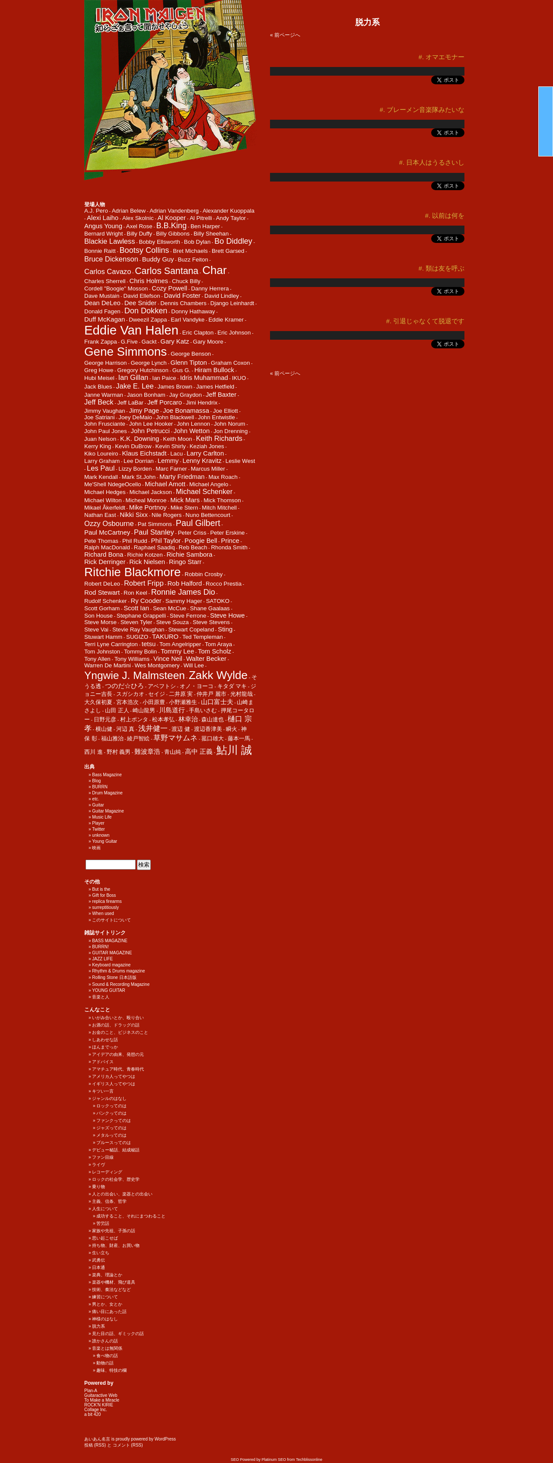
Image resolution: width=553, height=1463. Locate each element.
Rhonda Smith (229, 547)
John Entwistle (216, 417)
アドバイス (103, 1061)
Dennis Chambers (183, 303)
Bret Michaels (190, 251)
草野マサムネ (175, 738)
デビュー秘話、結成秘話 (116, 1149)
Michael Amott (165, 484)
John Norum (229, 424)
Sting (225, 629)
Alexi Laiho (102, 217)
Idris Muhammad (204, 377)
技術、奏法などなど (111, 1289)
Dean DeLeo (102, 302)
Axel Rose (139, 226)
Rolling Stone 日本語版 (114, 977)
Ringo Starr (185, 561)
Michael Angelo (208, 484)
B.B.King (171, 225)
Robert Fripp (144, 583)
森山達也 (212, 719)
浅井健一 (153, 728)
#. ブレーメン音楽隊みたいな (422, 109)
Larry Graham (102, 461)
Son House (98, 615)
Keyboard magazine (111, 965)
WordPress (165, 1439)
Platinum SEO (274, 1459)
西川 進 (93, 752)
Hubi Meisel (99, 378)
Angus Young (103, 225)
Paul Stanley (154, 532)
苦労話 (102, 1223)
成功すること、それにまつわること (130, 1216)
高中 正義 (199, 751)
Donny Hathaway (193, 311)
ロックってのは (111, 1105)
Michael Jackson (150, 492)
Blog (96, 780)
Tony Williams (131, 659)
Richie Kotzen (144, 554)
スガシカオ (130, 694)
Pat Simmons (155, 524)
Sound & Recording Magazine (120, 984)
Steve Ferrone (188, 615)
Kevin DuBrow (133, 446)
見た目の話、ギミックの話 (118, 1333)
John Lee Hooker (151, 424)
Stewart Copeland (191, 629)
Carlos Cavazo (107, 272)
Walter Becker (206, 658)
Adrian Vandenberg (174, 210)
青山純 (172, 752)
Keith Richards (219, 438)
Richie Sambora (189, 554)
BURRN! (100, 946)
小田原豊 (154, 702)
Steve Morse (100, 622)
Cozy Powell (169, 288)
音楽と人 (100, 996)
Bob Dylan (197, 242)
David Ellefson (141, 296)
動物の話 (105, 1363)
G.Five (129, 341)
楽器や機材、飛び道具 (113, 1282)
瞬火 (231, 729)
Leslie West (240, 461)
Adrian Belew (129, 210)
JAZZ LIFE (102, 958)
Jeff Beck (99, 402)
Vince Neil (167, 658)
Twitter (98, 829)
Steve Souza (172, 622)
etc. (95, 799)
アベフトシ (162, 686)
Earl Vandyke (187, 319)
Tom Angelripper (180, 644)
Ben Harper (205, 226)
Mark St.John (139, 477)
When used (103, 913)
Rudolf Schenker (105, 601)
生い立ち (100, 1252)
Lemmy (168, 460)
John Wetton (192, 430)
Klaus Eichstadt (144, 453)
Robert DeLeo (102, 583)
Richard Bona (103, 554)
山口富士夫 (217, 701)
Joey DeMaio (135, 417)
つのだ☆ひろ (124, 685)
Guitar (98, 805)
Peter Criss (192, 532)
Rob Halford (185, 583)
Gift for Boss (104, 895)
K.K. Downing (139, 438)
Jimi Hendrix (201, 402)
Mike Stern (184, 507)
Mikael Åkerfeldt (104, 507)
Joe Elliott (225, 411)
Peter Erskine (227, 532)
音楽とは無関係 (107, 1348)
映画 (96, 847)
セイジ (156, 694)
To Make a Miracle (101, 1400)
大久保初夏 (98, 702)
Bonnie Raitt (100, 251)
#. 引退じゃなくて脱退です (425, 321)
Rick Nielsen (147, 561)
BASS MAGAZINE (109, 940)
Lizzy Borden (135, 468)
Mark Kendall (101, 477)
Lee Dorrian (139, 461)
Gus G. (181, 370)
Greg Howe (98, 370)
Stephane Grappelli (141, 615)
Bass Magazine (106, 774)
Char (214, 270)
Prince (230, 540)
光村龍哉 (241, 694)
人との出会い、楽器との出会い (122, 1194)
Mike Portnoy (148, 507)
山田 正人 (117, 710)
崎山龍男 (144, 710)
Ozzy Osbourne (109, 524)
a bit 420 (92, 1414)
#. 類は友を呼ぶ (441, 268)
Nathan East (100, 515)
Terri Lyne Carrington (111, 644)
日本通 (98, 1267)
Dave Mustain (102, 296)
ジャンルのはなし (109, 1098)
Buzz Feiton (193, 259)
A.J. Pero (96, 210)
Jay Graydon (185, 395)
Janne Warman (103, 395)
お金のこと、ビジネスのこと (120, 1032)
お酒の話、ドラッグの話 (116, 1025)
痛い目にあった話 (109, 1311)
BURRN (100, 786)
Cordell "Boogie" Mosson (116, 288)
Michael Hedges (105, 492)
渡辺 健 (181, 729)
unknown (100, 835)
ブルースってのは (113, 1142)
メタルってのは (111, 1135)
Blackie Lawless (109, 241)
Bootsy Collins (144, 250)
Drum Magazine (107, 792)
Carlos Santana (166, 271)
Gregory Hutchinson (142, 370)
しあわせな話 (105, 1039)
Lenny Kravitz (201, 460)
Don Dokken (146, 310)
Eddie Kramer (226, 319)
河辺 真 (125, 729)
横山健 (103, 729)
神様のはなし (105, 1318)
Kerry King (97, 446)
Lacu (176, 453)
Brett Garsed (228, 251)
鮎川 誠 (234, 750)
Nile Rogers (167, 515)
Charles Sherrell (105, 281)
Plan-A (90, 1390)
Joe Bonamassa (186, 410)
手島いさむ (203, 710)
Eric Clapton (198, 332)
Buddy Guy (158, 259)
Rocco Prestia (224, 583)
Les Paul (100, 468)
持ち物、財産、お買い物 (116, 1245)
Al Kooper (172, 217)
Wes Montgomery (157, 665)
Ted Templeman (202, 637)
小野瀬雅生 (183, 702)
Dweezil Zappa (148, 319)
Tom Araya (218, 644)
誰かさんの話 (105, 1341)
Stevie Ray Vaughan (138, 629)
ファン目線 (103, 1157)
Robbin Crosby (203, 574)
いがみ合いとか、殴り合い (118, 1017)
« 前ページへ (285, 35)
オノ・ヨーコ (196, 686)
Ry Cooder (145, 600)
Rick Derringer (104, 561)
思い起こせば (105, 1238)
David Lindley (221, 296)
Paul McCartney (107, 532)
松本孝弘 (163, 719)
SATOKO (217, 601)
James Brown (174, 386)
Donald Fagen (102, 311)
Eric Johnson (234, 332)
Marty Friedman (181, 476)
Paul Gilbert (198, 523)
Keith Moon (177, 439)
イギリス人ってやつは (113, 1083)
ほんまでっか (105, 1047)
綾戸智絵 (138, 738)
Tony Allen (97, 659)
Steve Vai (96, 629)
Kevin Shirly (170, 446)
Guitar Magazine (108, 811)
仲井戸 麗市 (211, 694)
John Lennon (193, 424)
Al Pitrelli (201, 218)
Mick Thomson (222, 500)
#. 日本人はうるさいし (431, 162)
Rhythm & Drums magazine (118, 971)
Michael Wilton (103, 500)
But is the (101, 889)
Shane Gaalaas (210, 608)
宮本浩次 (127, 702)
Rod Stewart (102, 592)
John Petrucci (149, 430)
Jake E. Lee (134, 386)
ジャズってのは (111, 1127)
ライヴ (98, 1164)
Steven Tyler (137, 622)
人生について (105, 1208)
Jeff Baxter (221, 394)
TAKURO (165, 636)
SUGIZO (137, 637)
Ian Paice (164, 378)
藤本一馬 (239, 738)
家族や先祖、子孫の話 (113, 1230)
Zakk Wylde (218, 675)
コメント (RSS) (128, 1445)
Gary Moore (208, 341)
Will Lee (194, 665)
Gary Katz (174, 341)
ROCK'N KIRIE (98, 1404)
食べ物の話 (107, 1355)
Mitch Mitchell (219, 507)
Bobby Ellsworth (159, 242)
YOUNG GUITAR (108, 990)
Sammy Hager (183, 601)
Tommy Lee (177, 651)
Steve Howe (227, 615)
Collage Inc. (95, 1409)
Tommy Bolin (140, 651)
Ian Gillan (133, 377)
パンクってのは (111, 1113)
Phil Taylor (166, 540)
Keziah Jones (207, 446)
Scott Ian (136, 608)
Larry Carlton (205, 453)
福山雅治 (112, 738)
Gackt (149, 341)
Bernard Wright (103, 233)
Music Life (101, 817)
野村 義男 (119, 752)
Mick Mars (185, 500)
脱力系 (98, 1326)
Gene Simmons (125, 351)
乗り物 (98, 1186)
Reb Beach (193, 547)
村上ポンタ (134, 719)
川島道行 (172, 710)
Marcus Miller (208, 468)
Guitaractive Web (101, 1395)
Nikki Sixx (134, 514)
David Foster (182, 295)
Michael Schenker (204, 492)
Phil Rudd (134, 541)
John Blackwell (175, 417)
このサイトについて (111, 920)
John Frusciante (104, 424)
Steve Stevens (211, 622)
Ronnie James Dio (183, 592)
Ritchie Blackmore (132, 572)
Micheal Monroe (146, 500)
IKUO (239, 378)
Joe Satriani (99, 417)
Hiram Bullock (214, 369)
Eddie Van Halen (131, 330)
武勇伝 (98, 1260)
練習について (105, 1296)
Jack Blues (98, 386)
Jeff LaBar (131, 402)
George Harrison (105, 363)
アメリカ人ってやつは (113, 1076)
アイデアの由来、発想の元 (118, 1054)
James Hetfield (215, 386)
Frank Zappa (100, 341)
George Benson (191, 354)
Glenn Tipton (189, 362)
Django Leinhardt (232, 303)
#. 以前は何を (444, 215)
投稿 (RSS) (95, 1445)
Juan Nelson (100, 439)
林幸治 (188, 719)
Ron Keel (135, 593)
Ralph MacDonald (107, 547)
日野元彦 (105, 719)
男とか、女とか (107, 1304)
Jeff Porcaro (164, 402)
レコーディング (107, 1172)
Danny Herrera (210, 288)
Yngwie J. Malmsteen (134, 675)
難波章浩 (147, 751)
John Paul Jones (105, 431)
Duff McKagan (104, 319)
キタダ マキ (232, 686)
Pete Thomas (101, 541)
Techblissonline (309, 1459)
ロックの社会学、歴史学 (116, 1179)
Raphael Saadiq (154, 547)
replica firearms (106, 901)
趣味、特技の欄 (111, 1370)
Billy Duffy (139, 233)
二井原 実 (181, 694)
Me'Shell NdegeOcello (112, 484)
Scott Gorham (102, 608)
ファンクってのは (113, 1120)
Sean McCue (169, 608)
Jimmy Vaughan (104, 411)
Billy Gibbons (173, 233)
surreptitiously (105, 907)
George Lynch (148, 363)
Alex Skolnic (138, 218)
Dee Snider (140, 302)
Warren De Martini (107, 665)
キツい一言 (103, 1091)
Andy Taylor (231, 218)
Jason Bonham (146, 395)
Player (98, 823)
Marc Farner (171, 468)
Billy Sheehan (211, 233)
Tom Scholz (214, 651)
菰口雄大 (212, 738)
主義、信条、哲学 (109, 1201)
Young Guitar (104, 841)
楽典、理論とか (107, 1274)
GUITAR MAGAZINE (112, 952)
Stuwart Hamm (103, 637)
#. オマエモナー (441, 57)
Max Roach (222, 477)
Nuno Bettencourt (207, 515)
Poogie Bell (200, 540)
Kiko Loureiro (101, 453)
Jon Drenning (230, 431)
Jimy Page (144, 410)
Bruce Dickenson (111, 259)
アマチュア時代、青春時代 (118, 1069)
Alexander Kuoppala (228, 210)
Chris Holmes (148, 280)
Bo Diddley (233, 241)
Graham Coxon (230, 363)
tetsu (149, 643)
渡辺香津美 (208, 729)
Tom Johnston (102, 651)
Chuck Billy (186, 281)
